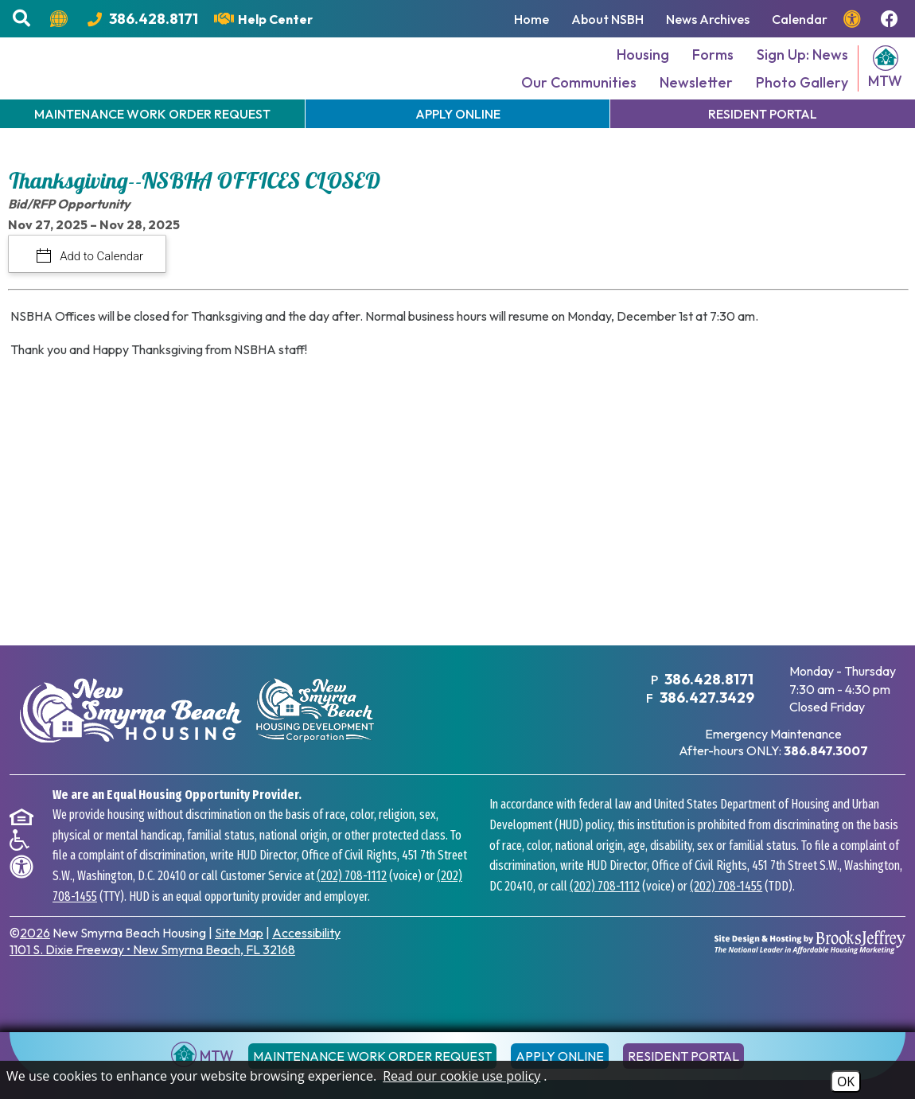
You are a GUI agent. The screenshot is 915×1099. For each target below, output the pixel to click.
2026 (35, 954)
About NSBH (607, 19)
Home (531, 19)
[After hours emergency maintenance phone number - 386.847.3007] (825, 773)
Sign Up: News (802, 66)
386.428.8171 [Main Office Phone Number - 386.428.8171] (706, 702)
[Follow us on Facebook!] (891, 19)
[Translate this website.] (61, 19)
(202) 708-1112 (352, 897)
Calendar (799, 19)
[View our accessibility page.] (854, 19)
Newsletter (696, 94)
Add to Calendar (100, 280)
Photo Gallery (802, 94)
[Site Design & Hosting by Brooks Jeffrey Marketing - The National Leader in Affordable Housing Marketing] (809, 963)
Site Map (239, 954)
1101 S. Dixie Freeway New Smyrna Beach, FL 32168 (152, 971)
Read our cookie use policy (461, 1076)
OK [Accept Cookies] (846, 1081)
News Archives (708, 19)
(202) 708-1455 (726, 907)
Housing (643, 66)
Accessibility (306, 954)
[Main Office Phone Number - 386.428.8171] (143, 19)
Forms (713, 66)
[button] (23, 19)
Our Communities (579, 94)
